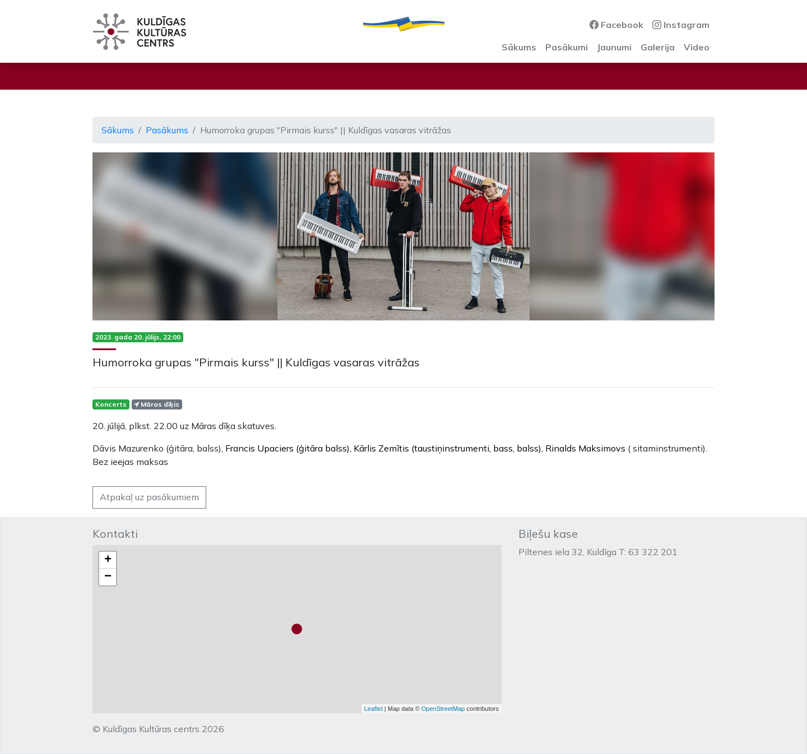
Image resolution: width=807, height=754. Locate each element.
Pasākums (167, 130)
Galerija (658, 47)
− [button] (108, 577)
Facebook (616, 24)
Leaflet (373, 708)
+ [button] (108, 560)
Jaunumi (614, 47)
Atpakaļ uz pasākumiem (149, 496)
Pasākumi (566, 47)
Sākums (519, 47)
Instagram (680, 24)
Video (696, 47)
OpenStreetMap (443, 708)
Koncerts (111, 404)
